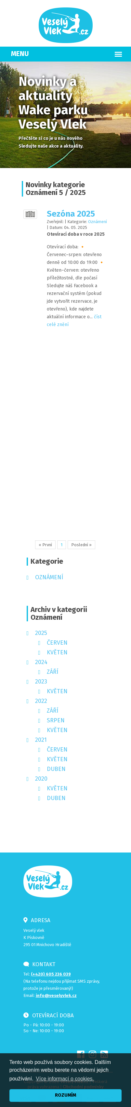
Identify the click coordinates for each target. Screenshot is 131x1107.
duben (56, 769)
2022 (41, 701)
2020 (41, 778)
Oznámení (95, 221)
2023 (41, 681)
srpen (56, 720)
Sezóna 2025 (69, 214)
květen (57, 652)
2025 (41, 633)
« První (45, 544)
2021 (41, 739)
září (53, 671)
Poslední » (81, 544)
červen (57, 642)
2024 (41, 662)
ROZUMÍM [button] (65, 1095)
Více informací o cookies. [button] (65, 1078)
